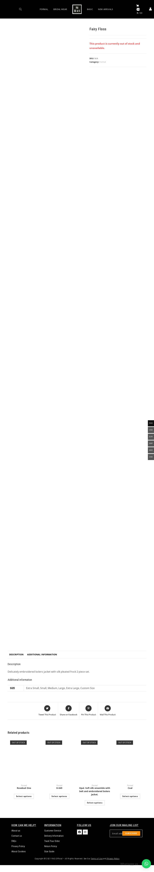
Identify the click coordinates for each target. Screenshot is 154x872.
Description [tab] (16, 654)
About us (16, 830)
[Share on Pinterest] (88, 710)
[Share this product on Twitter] (47, 710)
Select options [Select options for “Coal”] (130, 796)
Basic (90, 9)
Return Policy (50, 846)
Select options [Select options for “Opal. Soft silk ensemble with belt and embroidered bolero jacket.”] (94, 802)
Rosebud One (24, 788)
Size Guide (49, 851)
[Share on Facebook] (68, 710)
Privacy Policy (18, 846)
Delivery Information (54, 836)
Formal (44, 9)
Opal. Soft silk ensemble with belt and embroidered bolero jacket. (94, 791)
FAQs (14, 841)
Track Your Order (52, 841)
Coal (130, 788)
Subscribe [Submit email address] (131, 833)
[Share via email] (108, 710)
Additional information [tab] (42, 654)
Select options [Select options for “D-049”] (59, 796)
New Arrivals (105, 9)
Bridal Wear (60, 9)
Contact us (17, 836)
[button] (146, 863)
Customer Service (52, 830)
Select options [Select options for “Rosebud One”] (24, 796)
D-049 (59, 788)
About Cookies (19, 851)
